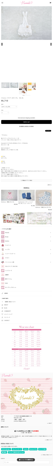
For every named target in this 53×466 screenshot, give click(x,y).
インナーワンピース (10, 253)
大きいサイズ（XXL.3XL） (11, 266)
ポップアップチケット (10, 287)
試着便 (6, 274)
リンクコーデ (8, 270)
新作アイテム (8, 279)
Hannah (7, 232)
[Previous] (2, 44)
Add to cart (26, 122)
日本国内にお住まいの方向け (26, 126)
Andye (6, 236)
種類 (2, 104)
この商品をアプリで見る (26, 180)
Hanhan (7, 241)
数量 (2, 110)
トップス (7, 249)
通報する (49, 184)
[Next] (51, 44)
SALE (6, 283)
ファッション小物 (9, 262)
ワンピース (8, 245)
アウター (7, 258)
